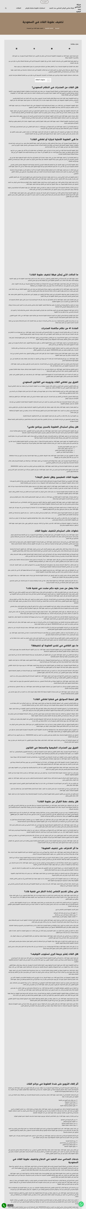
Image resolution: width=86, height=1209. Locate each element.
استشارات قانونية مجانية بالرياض (35, 8)
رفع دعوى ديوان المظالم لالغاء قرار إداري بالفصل (16, 1152)
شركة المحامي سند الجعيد (78, 8)
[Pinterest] (34, 48)
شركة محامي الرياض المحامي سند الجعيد (61, 8)
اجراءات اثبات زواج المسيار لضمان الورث (44, 1137)
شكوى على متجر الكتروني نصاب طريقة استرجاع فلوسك (71, 1137)
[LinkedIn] (16, 48)
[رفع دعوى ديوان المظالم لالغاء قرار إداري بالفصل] (16, 1142)
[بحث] (5, 8)
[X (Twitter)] (52, 48)
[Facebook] (69, 48)
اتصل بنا (44, 2)
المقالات (18, 8)
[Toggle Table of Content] (48, 80)
